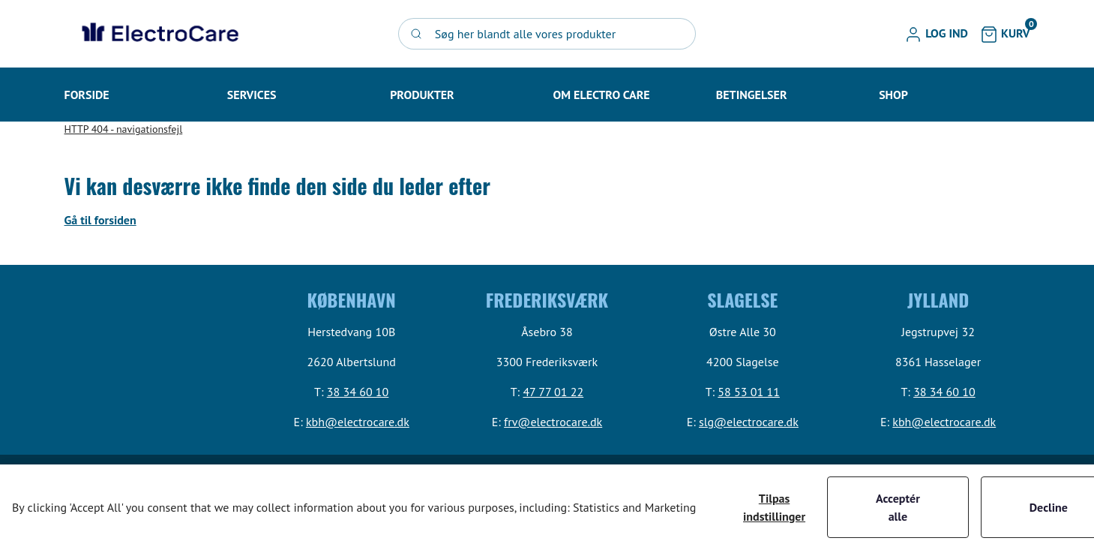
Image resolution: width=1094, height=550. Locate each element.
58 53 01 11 (749, 391)
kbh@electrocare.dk (357, 421)
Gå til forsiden (100, 219)
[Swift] (158, 34)
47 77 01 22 (553, 391)
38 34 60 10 (358, 391)
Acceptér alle (898, 507)
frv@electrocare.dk (553, 421)
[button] (936, 34)
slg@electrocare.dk (749, 421)
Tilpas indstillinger (774, 507)
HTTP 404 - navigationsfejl (123, 129)
